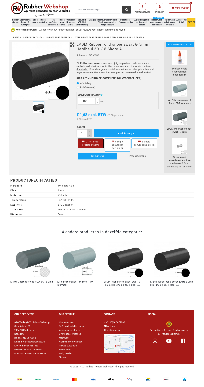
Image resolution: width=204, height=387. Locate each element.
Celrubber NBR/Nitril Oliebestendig (82, 22)
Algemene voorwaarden (70, 341)
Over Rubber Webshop (70, 334)
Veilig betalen (65, 353)
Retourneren (65, 349)
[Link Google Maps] (119, 342)
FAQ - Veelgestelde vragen (71, 326)
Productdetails (137, 156)
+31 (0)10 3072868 (115, 322)
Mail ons (110, 326)
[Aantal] (84, 133)
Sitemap (63, 357)
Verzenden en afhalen (69, 330)
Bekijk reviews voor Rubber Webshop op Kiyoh (100, 29)
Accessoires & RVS (181, 21)
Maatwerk (64, 338)
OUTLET (191, 22)
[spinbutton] (88, 101)
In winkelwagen (126, 133)
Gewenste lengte (89, 95)
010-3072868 (29, 338)
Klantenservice (66, 322)
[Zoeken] (97, 10)
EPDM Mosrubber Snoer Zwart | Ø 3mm (32, 281)
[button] (97, 99)
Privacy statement (68, 345)
